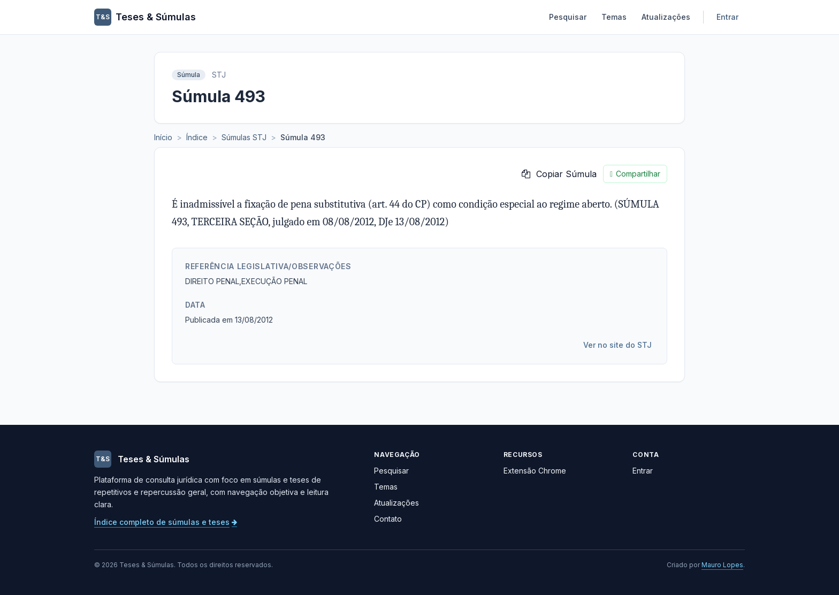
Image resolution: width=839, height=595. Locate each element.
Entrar (727, 16)
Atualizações (666, 16)
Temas (614, 16)
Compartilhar (635, 174)
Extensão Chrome (535, 470)
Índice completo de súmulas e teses (165, 522)
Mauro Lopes (722, 565)
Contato (388, 518)
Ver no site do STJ (617, 344)
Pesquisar (567, 16)
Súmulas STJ (244, 137)
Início (163, 137)
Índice (197, 137)
